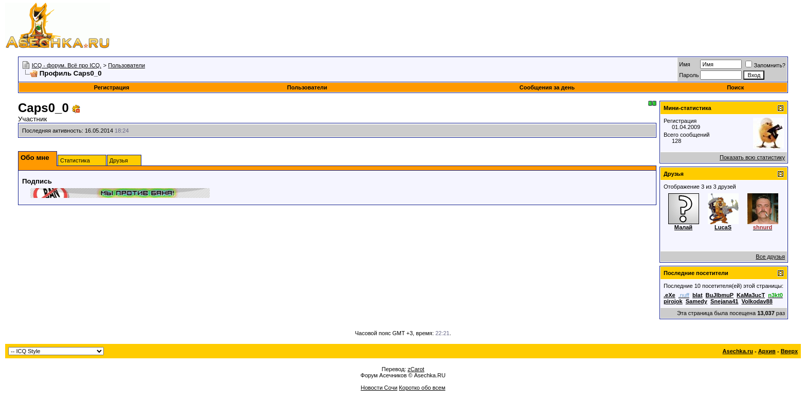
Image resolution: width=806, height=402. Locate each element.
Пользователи (126, 65)
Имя (684, 64)
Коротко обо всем (422, 388)
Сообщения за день (547, 87)
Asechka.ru (738, 351)
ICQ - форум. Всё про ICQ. (66, 65)
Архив (767, 351)
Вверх (789, 351)
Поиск (735, 87)
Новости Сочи (379, 388)
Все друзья (770, 256)
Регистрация (112, 87)
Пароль (689, 75)
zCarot (416, 369)
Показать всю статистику (752, 157)
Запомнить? (765, 65)
